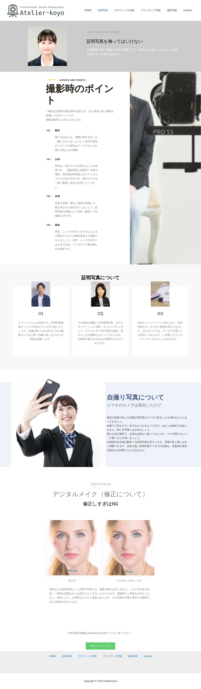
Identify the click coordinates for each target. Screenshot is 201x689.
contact (188, 10)
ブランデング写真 (154, 10)
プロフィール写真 (129, 10)
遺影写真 (174, 10)
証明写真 (108, 10)
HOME (94, 10)
